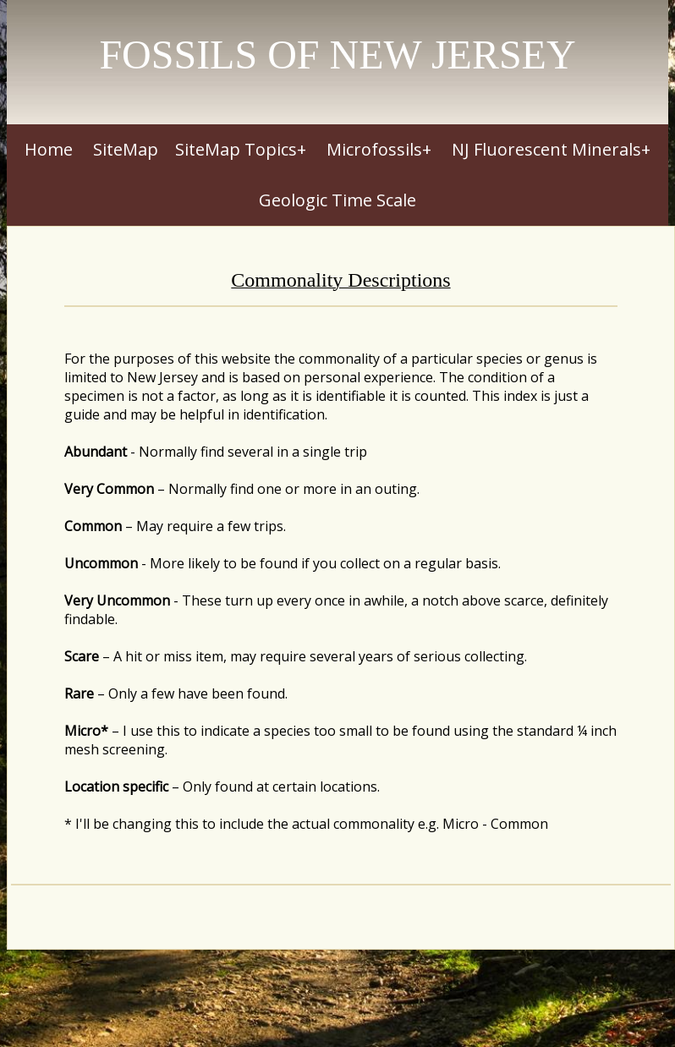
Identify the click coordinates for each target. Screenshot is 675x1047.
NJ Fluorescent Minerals (546, 149)
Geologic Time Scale (337, 200)
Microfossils (374, 149)
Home (49, 149)
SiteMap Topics (236, 149)
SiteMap (125, 149)
